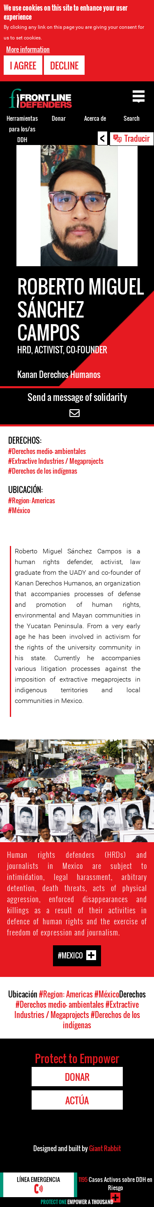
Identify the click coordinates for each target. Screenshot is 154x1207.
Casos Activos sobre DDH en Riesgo (115, 1183)
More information (28, 49)
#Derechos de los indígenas (42, 471)
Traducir (136, 138)
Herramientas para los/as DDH (22, 129)
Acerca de (95, 118)
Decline (64, 65)
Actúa (77, 1100)
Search (132, 118)
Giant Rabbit (105, 1148)
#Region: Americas (31, 500)
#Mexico (70, 955)
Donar (59, 118)
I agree (23, 65)
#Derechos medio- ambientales (47, 451)
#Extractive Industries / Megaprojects (55, 461)
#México (19, 510)
